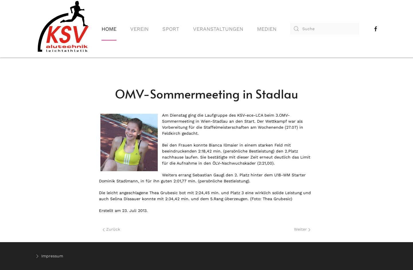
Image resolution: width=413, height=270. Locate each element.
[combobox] (324, 29)
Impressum (48, 256)
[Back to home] (63, 28)
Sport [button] (170, 29)
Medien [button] (266, 29)
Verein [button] (139, 29)
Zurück (111, 229)
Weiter (302, 229)
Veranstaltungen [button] (218, 29)
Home (109, 29)
